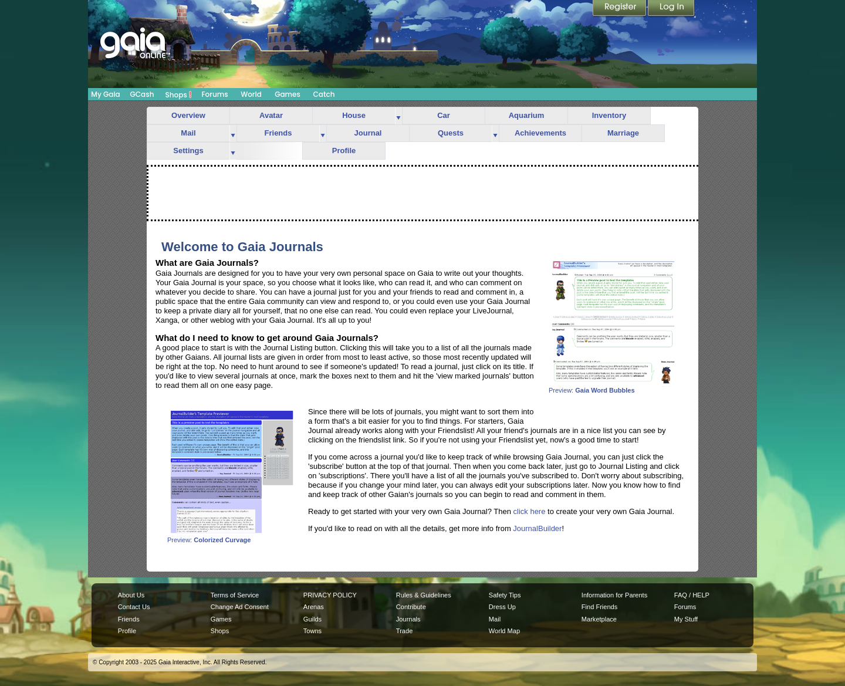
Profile (344, 150)
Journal (368, 133)
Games (287, 94)
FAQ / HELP (691, 595)
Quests (451, 133)
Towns (312, 630)
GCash (142, 94)
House (354, 115)
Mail (188, 133)
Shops (178, 94)
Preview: (613, 387)
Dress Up (502, 606)
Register (620, 9)
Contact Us (134, 606)
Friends (278, 133)
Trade (404, 630)
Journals (408, 619)
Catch (324, 94)
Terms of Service (235, 595)
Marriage (623, 133)
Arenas (313, 606)
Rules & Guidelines (423, 595)
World (251, 94)
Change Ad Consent (240, 606)
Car (443, 115)
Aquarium (527, 115)
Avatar (271, 115)
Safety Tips (505, 595)
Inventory (609, 115)
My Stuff (686, 619)
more (398, 115)
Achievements (540, 133)
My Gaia (105, 94)
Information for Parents (614, 595)
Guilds (312, 619)
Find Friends (599, 606)
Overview (188, 115)
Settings (188, 150)
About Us (131, 595)
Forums (214, 94)
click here (529, 511)
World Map (504, 630)
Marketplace (599, 619)
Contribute (411, 606)
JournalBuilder (537, 528)
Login (671, 9)
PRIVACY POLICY (330, 595)
